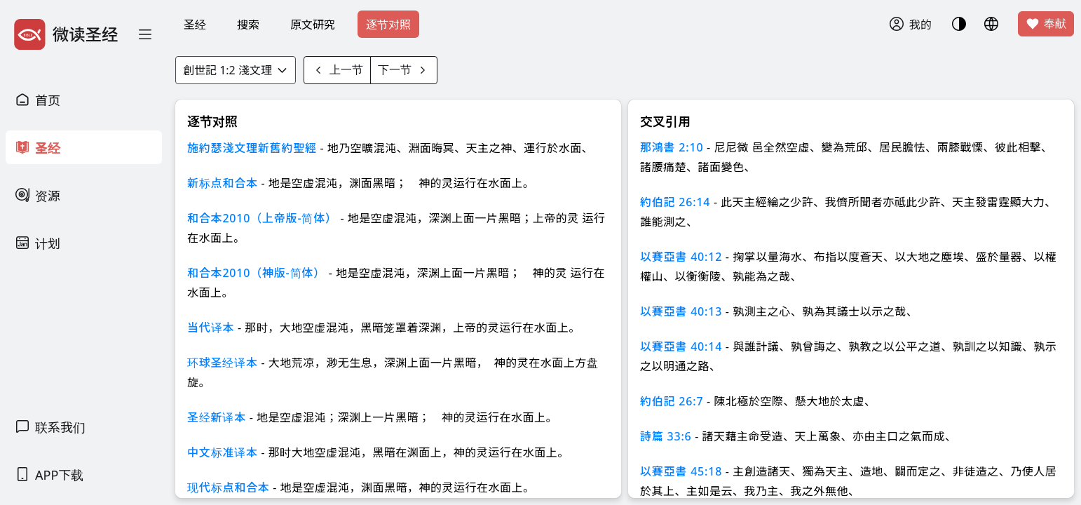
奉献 (1046, 24)
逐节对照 (388, 24)
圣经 (195, 24)
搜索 (248, 24)
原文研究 (312, 24)
